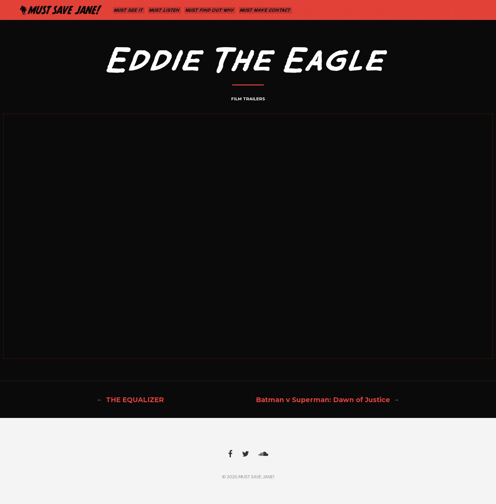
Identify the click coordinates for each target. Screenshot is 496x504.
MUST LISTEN (164, 10)
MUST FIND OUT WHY (210, 10)
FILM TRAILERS (248, 98)
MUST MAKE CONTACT (265, 10)
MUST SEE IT (128, 10)
